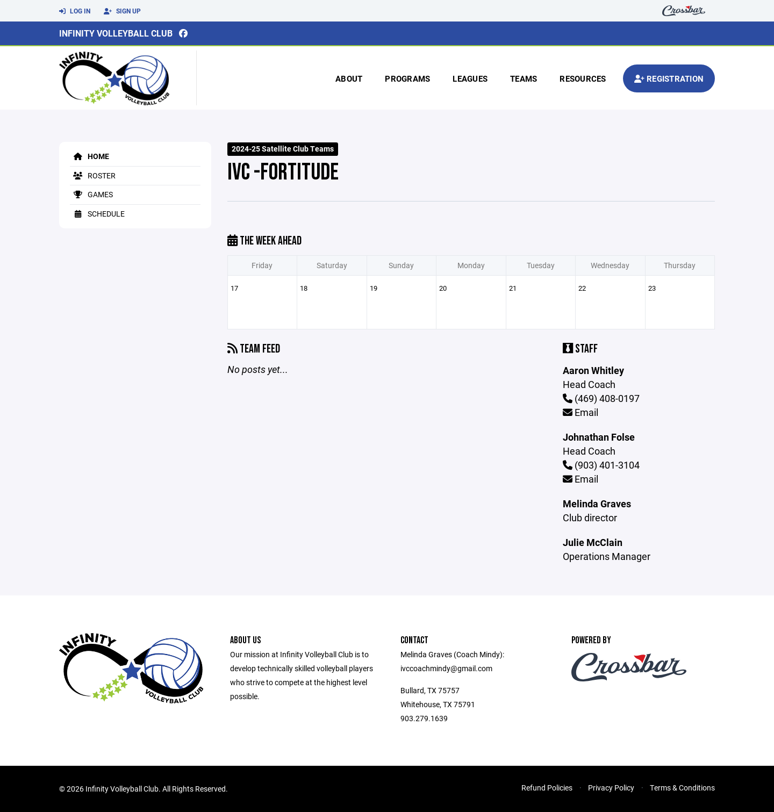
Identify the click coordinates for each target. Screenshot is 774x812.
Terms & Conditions (682, 787)
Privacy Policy (611, 787)
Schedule (97, 214)
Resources (583, 78)
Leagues (470, 78)
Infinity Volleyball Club (116, 33)
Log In (74, 11)
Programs (407, 78)
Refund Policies (546, 787)
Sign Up (122, 11)
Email (580, 412)
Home (89, 156)
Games (91, 194)
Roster (93, 175)
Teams (523, 78)
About (348, 78)
